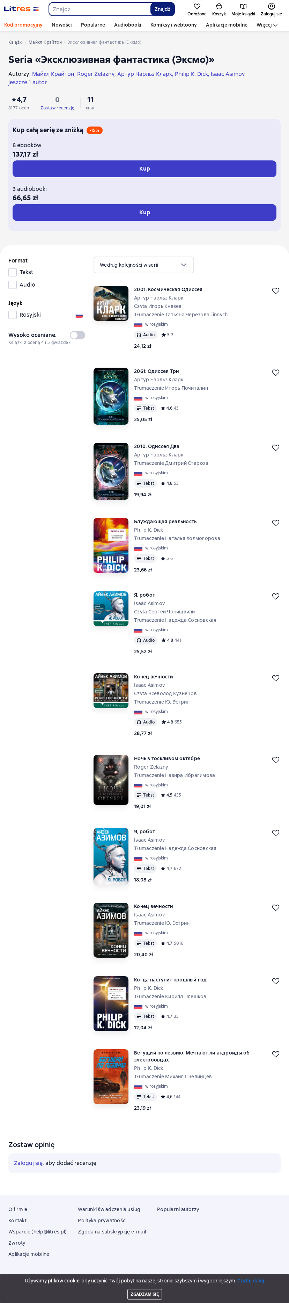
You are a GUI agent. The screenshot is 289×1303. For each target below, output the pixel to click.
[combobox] (99, 9)
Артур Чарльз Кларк (159, 298)
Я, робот (144, 595)
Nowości (62, 25)
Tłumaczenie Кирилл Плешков (170, 996)
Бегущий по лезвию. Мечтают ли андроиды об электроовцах (192, 1056)
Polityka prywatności (102, 1220)
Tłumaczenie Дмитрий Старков (171, 463)
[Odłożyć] (276, 291)
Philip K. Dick (148, 530)
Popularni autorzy (178, 1209)
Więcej (264, 25)
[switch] (77, 335)
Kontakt (17, 1220)
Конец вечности (153, 677)
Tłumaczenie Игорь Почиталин (171, 388)
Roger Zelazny (151, 767)
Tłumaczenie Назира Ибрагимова (174, 775)
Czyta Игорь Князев (158, 306)
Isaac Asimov (149, 603)
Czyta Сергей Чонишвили (164, 612)
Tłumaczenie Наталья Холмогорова (177, 538)
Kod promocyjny (23, 25)
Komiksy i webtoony (173, 25)
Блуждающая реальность (165, 521)
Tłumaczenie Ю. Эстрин (162, 702)
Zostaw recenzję (57, 108)
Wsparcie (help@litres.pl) (37, 1232)
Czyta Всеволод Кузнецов (165, 693)
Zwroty (16, 1243)
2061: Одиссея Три (156, 371)
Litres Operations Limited (144, 1278)
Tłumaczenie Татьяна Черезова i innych (181, 314)
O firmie (17, 1209)
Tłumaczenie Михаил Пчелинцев (173, 1076)
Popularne (93, 25)
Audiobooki (127, 25)
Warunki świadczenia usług (109, 1209)
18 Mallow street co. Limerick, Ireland (144, 1284)
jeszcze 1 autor (27, 82)
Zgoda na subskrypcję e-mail (112, 1232)
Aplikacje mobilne (226, 25)
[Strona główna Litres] (21, 9)
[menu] (144, 265)
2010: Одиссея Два (156, 446)
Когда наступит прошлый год (170, 980)
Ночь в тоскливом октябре (167, 758)
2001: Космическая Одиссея (168, 289)
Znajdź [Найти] (162, 9)
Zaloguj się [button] (28, 1163)
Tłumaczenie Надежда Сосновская (175, 620)
